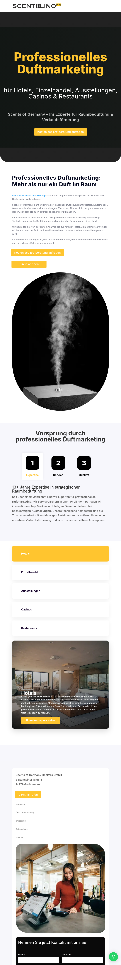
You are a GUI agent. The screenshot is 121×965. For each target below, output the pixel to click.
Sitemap (20, 837)
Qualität (84, 475)
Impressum (21, 821)
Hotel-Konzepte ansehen (41, 720)
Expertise (32, 475)
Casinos (26, 609)
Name (22, 954)
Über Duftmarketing (25, 812)
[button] (113, 956)
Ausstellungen (30, 591)
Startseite (20, 804)
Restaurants (29, 628)
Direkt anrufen (29, 264)
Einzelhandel (29, 572)
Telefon (67, 954)
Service (58, 475)
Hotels (25, 553)
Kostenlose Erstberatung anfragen (60, 132)
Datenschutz (22, 829)
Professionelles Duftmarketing (28, 195)
